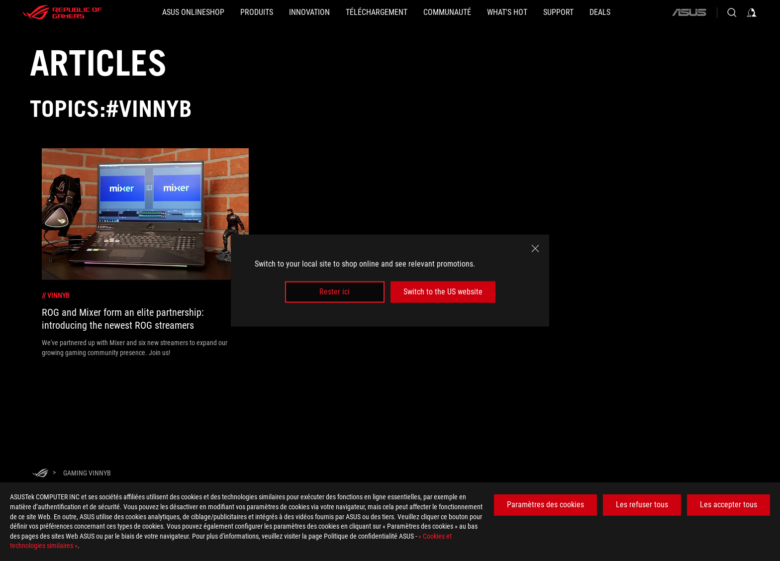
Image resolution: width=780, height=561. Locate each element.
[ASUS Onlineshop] (193, 12)
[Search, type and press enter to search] (732, 12)
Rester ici (334, 291)
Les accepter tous (728, 504)
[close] (535, 249)
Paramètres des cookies (545, 504)
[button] (256, 12)
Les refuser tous (642, 504)
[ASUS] (689, 12)
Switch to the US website (443, 291)
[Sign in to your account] (752, 12)
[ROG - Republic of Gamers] (62, 12)
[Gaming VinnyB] (87, 473)
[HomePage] (40, 473)
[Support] (558, 12)
